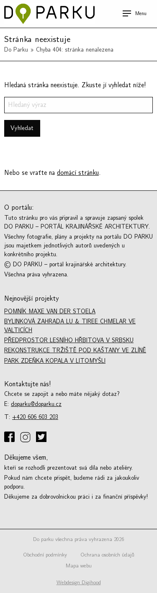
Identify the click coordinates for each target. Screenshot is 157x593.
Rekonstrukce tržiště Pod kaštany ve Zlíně (75, 350)
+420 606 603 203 (35, 417)
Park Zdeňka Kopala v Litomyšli (55, 360)
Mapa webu (79, 566)
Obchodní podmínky (45, 555)
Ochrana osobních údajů (107, 555)
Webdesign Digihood (79, 582)
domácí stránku (78, 173)
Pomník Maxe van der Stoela (49, 311)
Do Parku (16, 49)
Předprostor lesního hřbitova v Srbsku (69, 340)
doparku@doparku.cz (36, 404)
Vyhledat (21, 128)
